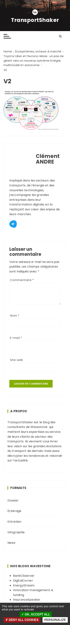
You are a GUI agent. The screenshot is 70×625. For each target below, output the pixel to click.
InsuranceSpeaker (26, 599)
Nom (14, 315)
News (11, 543)
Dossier (12, 500)
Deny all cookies (21, 619)
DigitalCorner (23, 580)
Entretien (14, 521)
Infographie (16, 532)
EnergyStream (24, 585)
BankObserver (24, 576)
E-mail (16, 338)
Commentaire (22, 280)
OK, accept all (35, 614)
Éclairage (14, 511)
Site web (16, 360)
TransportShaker (35, 20)
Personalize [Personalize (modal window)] (55, 619)
